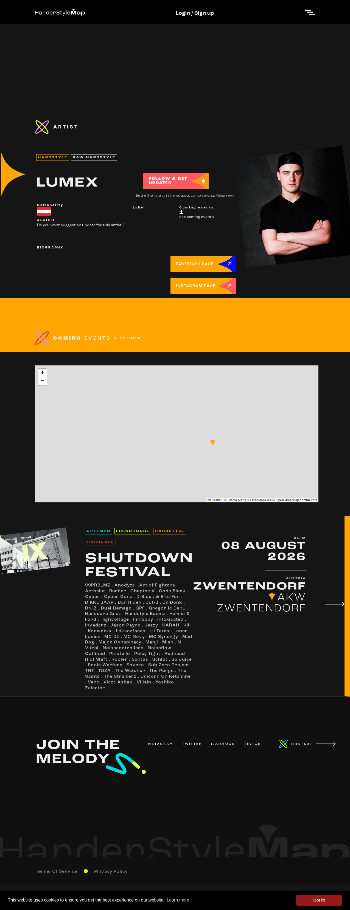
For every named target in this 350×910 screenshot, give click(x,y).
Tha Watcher (130, 671)
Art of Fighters (157, 585)
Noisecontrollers (123, 648)
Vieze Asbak (118, 682)
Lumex (92, 637)
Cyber (92, 597)
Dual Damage (116, 608)
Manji (151, 642)
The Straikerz (120, 676)
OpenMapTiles (260, 500)
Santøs (140, 659)
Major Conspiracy (120, 642)
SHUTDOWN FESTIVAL (139, 566)
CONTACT (302, 744)
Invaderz (95, 625)
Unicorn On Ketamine (166, 676)
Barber (117, 591)
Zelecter (95, 688)
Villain (144, 682)
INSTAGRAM (160, 744)
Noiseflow (159, 648)
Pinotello (119, 654)
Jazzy (151, 625)
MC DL (111, 637)
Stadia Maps (237, 500)
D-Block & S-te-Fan (158, 597)
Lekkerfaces (130, 631)
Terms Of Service (56, 871)
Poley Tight (147, 654)
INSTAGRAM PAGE (196, 286)
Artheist (95, 591)
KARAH (170, 625)
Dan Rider (129, 602)
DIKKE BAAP (99, 602)
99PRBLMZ (97, 585)
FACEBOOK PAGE (195, 264)
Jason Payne (125, 625)
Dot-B (151, 602)
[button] (212, 443)
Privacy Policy (111, 871)
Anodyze (124, 585)
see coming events (196, 217)
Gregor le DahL (167, 608)
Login (183, 13)
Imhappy (143, 619)
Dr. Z (91, 608)
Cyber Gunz (118, 597)
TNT (89, 671)
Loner (180, 631)
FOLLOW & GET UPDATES (168, 181)
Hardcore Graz (103, 614)
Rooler (119, 659)
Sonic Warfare (105, 665)
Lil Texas (159, 631)
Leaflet (215, 500)
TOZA (104, 671)
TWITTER (192, 744)
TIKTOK (252, 744)
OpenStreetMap (287, 500)
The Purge (161, 671)
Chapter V (142, 591)
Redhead (174, 654)
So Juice (182, 659)
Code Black (172, 591)
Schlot (159, 659)
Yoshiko (164, 682)
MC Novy (134, 637)
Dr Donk (172, 602)
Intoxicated (170, 619)
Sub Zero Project (168, 665)
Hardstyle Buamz (145, 614)
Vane (93, 682)
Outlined (95, 654)
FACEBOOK (223, 744)
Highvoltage (114, 619)
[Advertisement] (175, 62)
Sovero (135, 665)
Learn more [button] (178, 900)
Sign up (204, 13)
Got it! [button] (319, 900)
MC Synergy (163, 637)
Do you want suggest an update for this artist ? (80, 225)
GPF (140, 608)
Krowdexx (100, 631)
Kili (187, 625)
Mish (167, 642)
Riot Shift (96, 659)
